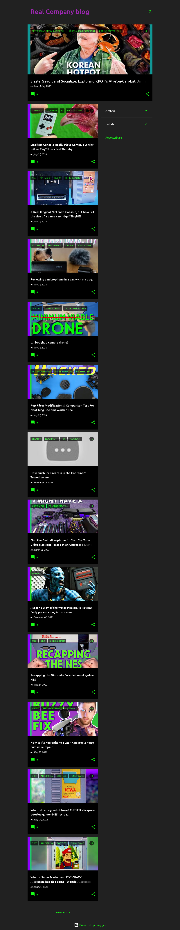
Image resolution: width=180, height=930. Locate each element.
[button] (147, 94)
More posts (63, 912)
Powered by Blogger (90, 925)
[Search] (150, 11)
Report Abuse (113, 137)
